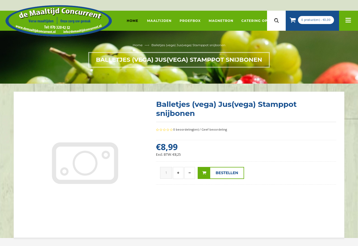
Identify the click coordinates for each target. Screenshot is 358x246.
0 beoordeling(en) (186, 129)
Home (137, 45)
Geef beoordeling (214, 129)
